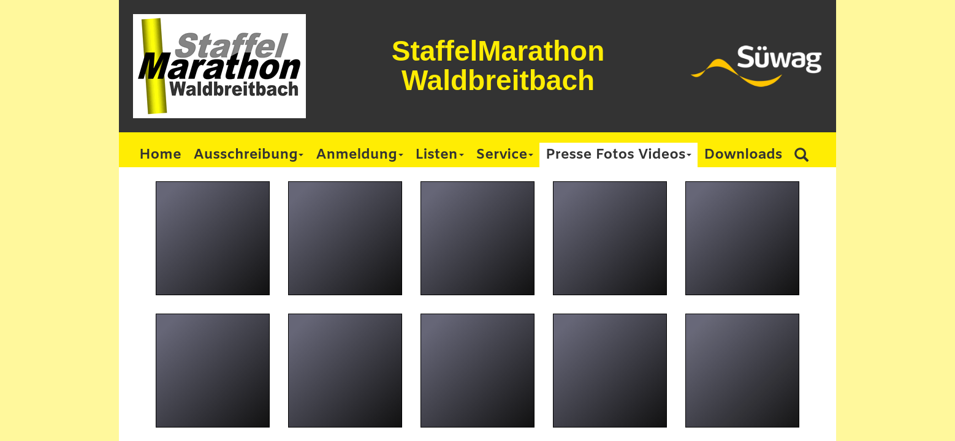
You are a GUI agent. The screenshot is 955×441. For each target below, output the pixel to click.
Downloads (743, 155)
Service (505, 155)
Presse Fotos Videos (618, 155)
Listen (440, 155)
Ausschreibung (249, 155)
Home (160, 155)
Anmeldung (359, 155)
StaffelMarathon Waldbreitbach (498, 65)
